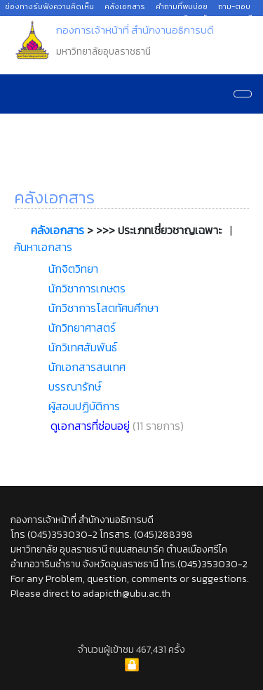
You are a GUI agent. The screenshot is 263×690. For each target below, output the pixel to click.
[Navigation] (243, 93)
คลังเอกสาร (124, 6)
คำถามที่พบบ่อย (182, 6)
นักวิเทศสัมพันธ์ (82, 347)
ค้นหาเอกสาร (43, 246)
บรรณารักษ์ (74, 386)
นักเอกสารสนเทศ (87, 366)
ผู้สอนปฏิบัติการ (84, 406)
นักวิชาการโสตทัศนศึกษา (103, 307)
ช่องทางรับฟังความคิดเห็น (49, 6)
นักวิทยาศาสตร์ (82, 327)
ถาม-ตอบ (234, 6)
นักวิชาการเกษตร (87, 288)
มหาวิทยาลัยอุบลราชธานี (212, 18)
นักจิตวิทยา (73, 268)
